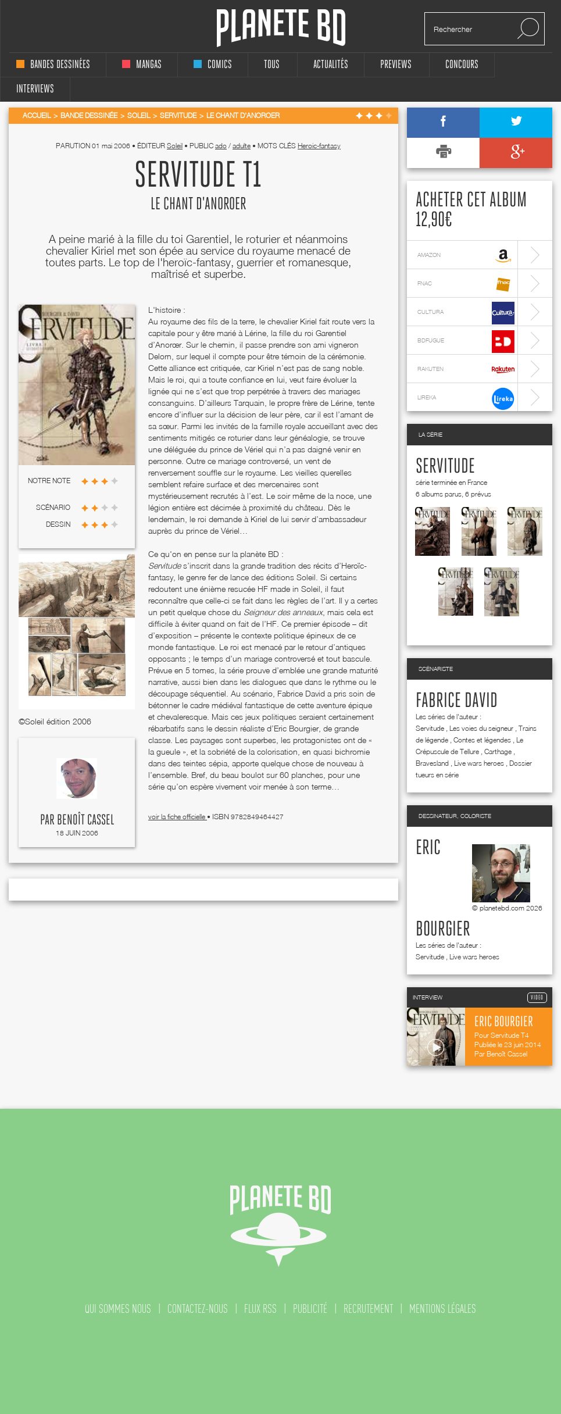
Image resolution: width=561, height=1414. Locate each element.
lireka (465, 398)
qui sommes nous (118, 1308)
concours (461, 65)
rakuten (465, 370)
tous (272, 65)
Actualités (330, 65)
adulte (242, 145)
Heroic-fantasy (319, 145)
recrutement (368, 1308)
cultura (465, 313)
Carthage (498, 751)
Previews (396, 65)
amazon (465, 256)
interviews (35, 89)
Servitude (445, 467)
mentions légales (442, 1308)
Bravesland (432, 763)
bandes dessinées (53, 65)
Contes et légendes (482, 739)
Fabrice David (457, 701)
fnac (465, 284)
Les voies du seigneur (481, 728)
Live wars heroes (479, 763)
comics (213, 65)
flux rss (260, 1308)
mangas (142, 65)
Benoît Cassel (85, 820)
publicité (310, 1308)
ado (221, 145)
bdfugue (465, 341)
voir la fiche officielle (177, 816)
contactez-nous (197, 1308)
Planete (281, 28)
